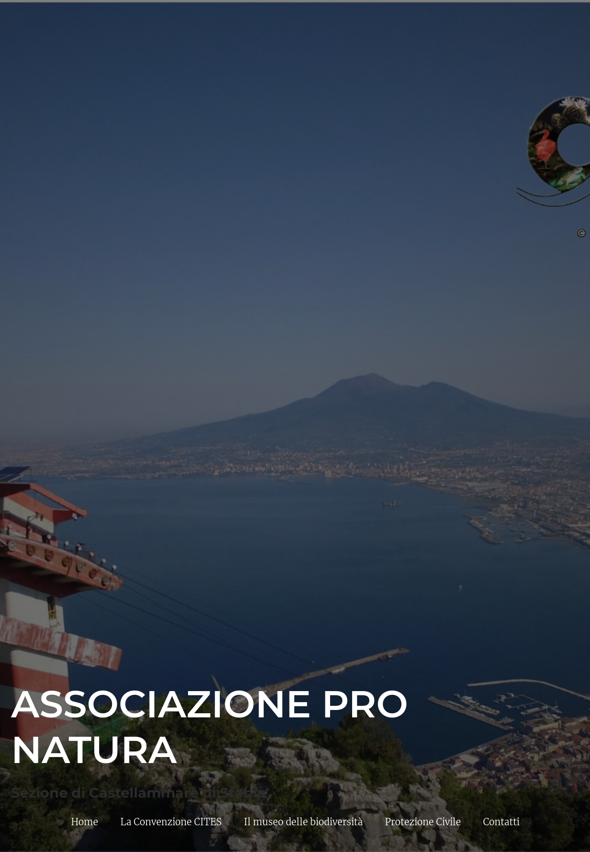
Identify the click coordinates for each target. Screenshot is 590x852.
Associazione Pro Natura (209, 726)
